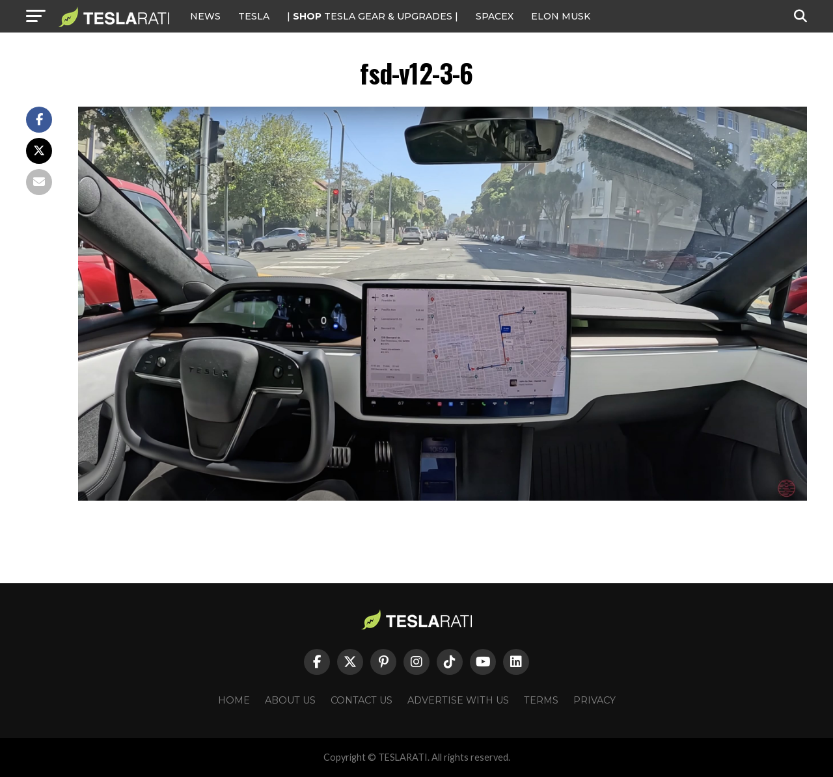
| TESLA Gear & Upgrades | (372, 16)
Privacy (594, 700)
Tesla (253, 16)
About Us (290, 700)
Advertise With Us (458, 700)
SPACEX (494, 16)
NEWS (205, 16)
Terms (541, 700)
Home (234, 700)
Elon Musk (560, 16)
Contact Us (361, 700)
